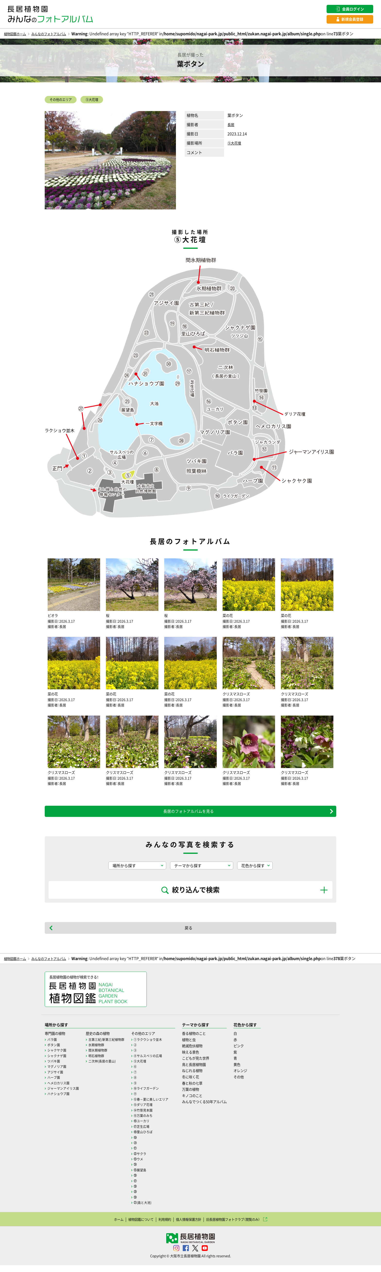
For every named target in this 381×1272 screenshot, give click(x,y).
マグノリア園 (57, 1073)
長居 (231, 127)
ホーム (105, 1226)
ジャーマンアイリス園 (64, 1094)
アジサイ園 (55, 1078)
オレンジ (255, 1077)
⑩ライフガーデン (152, 1094)
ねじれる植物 (201, 1077)
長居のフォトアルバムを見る (188, 816)
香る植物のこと (203, 1040)
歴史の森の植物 (101, 1040)
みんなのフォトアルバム (57, 35)
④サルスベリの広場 (154, 1062)
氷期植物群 (99, 1051)
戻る (188, 933)
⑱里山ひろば (149, 1138)
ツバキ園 (54, 1067)
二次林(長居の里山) (106, 1067)
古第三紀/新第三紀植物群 (110, 1045)
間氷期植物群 (101, 1056)
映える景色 (199, 1058)
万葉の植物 (199, 1096)
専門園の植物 (56, 1040)
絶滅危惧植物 (201, 1052)
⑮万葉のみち (149, 1122)
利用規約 (159, 1226)
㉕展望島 (145, 1176)
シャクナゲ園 (57, 1062)
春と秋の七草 (201, 1089)
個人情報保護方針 (187, 1226)
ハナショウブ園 (59, 1100)
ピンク (253, 1052)
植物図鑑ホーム (17, 35)
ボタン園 (54, 1051)
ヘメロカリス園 (59, 1089)
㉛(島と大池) (148, 1209)
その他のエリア (64, 101)
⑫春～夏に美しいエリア (157, 1105)
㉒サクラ (145, 1160)
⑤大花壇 (101, 101)
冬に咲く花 (199, 1083)
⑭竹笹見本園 (149, 1116)
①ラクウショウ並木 (154, 1045)
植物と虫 (197, 1046)
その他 (253, 1083)
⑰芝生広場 (147, 1132)
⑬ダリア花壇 (149, 1111)
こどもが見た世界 (205, 1065)
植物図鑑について (131, 1226)
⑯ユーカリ (147, 1127)
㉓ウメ (144, 1165)
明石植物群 (99, 1062)
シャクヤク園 (57, 1056)
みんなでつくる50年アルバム (215, 1108)
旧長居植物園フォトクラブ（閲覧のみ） (241, 1226)
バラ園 (52, 1045)
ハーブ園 (54, 1084)
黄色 (251, 1071)
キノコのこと (201, 1102)
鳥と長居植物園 (203, 1071)
